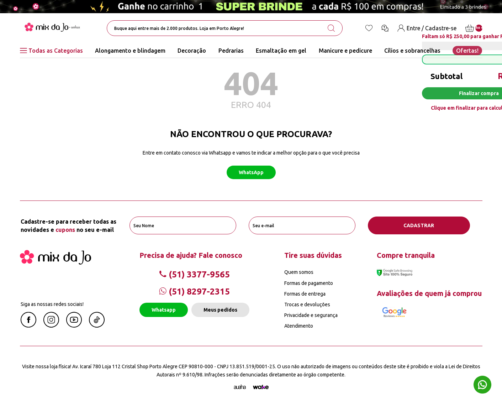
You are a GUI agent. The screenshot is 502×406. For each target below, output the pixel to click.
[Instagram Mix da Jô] (51, 325)
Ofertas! (467, 50)
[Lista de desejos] (368, 28)
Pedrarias (231, 50)
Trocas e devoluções (307, 304)
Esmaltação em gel (281, 50)
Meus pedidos (220, 310)
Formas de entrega (305, 294)
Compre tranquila (406, 255)
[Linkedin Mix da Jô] (97, 325)
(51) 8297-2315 (194, 291)
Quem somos (298, 272)
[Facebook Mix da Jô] (28, 325)
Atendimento (298, 326)
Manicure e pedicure (345, 50)
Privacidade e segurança (311, 315)
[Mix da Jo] (55, 262)
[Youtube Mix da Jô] (74, 325)
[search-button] (331, 28)
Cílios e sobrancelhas (412, 50)
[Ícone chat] (385, 28)
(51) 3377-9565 (194, 274)
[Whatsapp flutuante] (482, 385)
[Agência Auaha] (240, 387)
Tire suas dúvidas (313, 255)
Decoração (192, 50)
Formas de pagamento (308, 283)
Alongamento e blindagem (130, 50)
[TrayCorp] (261, 387)
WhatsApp (251, 172)
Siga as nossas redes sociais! (52, 304)
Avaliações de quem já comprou (429, 293)
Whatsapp (164, 310)
